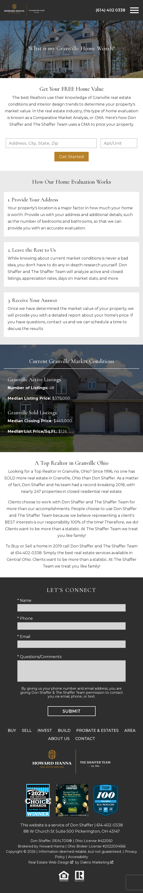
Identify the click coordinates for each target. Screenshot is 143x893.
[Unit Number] (119, 143)
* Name (24, 600)
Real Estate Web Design (50, 862)
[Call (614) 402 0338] (110, 10)
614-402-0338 (110, 825)
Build (64, 730)
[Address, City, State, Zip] (51, 143)
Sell (27, 730)
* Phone (25, 618)
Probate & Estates (97, 730)
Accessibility (78, 857)
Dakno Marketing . (97, 862)
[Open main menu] (134, 10)
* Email (23, 636)
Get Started (71, 156)
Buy (12, 730)
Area (130, 730)
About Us (58, 738)
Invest (44, 730)
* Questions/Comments (39, 656)
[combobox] (51, 143)
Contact (85, 738)
